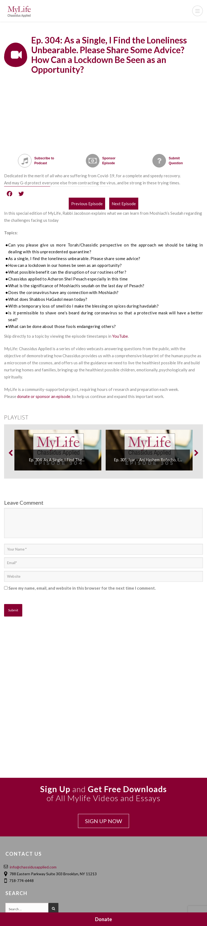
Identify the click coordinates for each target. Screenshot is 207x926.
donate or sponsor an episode (43, 396)
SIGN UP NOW (103, 821)
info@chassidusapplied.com (33, 867)
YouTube (120, 336)
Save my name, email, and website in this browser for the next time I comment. (82, 588)
